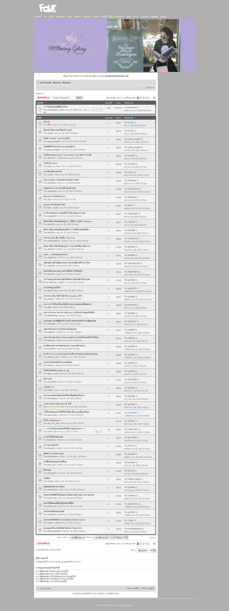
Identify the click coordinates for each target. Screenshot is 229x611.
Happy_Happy (134, 479)
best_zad (51, 465)
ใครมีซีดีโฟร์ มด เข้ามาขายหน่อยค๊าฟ (59, 147)
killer (49, 208)
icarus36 (131, 164)
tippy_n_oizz (52, 373)
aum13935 (51, 382)
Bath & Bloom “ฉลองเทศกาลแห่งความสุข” (61, 180)
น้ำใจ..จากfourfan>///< (53, 420)
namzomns (52, 191)
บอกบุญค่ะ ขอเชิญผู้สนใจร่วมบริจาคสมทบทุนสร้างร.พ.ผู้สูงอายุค (70, 321)
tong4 (130, 122)
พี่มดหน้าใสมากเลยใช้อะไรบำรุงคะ (58, 130)
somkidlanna (52, 456)
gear (49, 307)
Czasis (50, 174)
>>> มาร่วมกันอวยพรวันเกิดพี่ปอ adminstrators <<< (65, 428)
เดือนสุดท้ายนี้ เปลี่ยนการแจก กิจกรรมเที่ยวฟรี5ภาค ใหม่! (67, 263)
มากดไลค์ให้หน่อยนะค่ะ (53, 437)
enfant (50, 133)
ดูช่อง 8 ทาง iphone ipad (53, 453)
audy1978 (132, 288)
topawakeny (133, 272)
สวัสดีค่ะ (47, 478)
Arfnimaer (132, 180)
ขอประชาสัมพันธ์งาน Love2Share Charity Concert (64, 520)
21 (94, 110)
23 (101, 110)
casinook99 (133, 214)
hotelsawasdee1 (54, 531)
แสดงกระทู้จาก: (71, 537)
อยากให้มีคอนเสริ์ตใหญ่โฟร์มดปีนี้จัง (58, 503)
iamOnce (51, 158)
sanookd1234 (133, 263)
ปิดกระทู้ (47, 470)
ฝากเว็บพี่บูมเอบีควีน (52, 288)
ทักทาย (46, 122)
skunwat (50, 340)
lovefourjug (52, 110)
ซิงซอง (50, 390)
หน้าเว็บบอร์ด (45, 83)
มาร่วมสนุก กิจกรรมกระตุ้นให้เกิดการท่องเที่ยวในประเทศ (67, 279)
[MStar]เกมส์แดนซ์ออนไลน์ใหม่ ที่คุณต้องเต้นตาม (64, 395)
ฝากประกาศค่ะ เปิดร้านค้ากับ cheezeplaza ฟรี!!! (63, 296)
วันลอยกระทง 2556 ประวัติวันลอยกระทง (60, 188)
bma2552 (51, 324)
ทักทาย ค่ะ (48, 379)
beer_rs (50, 166)
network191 (52, 490)
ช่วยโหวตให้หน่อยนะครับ (54, 511)
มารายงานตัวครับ (51, 445)
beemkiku (51, 440)
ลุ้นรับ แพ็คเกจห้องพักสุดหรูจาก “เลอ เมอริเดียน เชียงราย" (67, 246)
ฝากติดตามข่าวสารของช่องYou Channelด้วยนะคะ (64, 346)
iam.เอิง (131, 446)
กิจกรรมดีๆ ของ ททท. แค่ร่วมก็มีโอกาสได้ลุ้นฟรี (63, 271)
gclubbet (131, 230)
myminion (51, 183)
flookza (50, 365)
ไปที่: (132, 550)
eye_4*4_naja (53, 423)
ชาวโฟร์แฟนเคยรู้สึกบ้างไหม (55, 107)
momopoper (52, 398)
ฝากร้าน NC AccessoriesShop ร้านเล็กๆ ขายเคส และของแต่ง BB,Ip (71, 354)
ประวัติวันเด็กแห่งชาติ (53, 171)
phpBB (86, 593)
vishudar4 (132, 107)
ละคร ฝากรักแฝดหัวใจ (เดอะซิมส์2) (58, 362)
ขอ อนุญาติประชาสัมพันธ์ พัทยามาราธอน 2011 (63, 528)
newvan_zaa (52, 357)
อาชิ (49, 432)
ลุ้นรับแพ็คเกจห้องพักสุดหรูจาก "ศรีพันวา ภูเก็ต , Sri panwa (68, 221)
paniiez (50, 299)
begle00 (50, 332)
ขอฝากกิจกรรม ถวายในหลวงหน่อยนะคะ (60, 329)
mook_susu (133, 429)
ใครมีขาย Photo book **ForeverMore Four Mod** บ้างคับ (68, 155)
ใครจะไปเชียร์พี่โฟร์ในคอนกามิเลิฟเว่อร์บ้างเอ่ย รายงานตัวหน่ (69, 495)
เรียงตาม (98, 537)
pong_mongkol (53, 141)
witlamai (131, 338)
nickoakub (132, 305)
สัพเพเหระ (57, 83)
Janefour (131, 495)
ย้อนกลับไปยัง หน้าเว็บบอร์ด (49, 550)
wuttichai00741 (53, 241)
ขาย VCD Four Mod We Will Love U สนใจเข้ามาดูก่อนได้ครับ (69, 312)
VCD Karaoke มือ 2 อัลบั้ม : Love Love (59, 238)
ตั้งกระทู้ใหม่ (43, 97)
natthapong (52, 315)
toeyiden (131, 156)
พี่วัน (49, 125)
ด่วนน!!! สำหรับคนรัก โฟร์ (54, 205)
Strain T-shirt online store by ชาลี (57, 404)
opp (49, 199)
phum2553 (132, 379)
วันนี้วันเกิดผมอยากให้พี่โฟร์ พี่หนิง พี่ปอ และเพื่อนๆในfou (67, 412)
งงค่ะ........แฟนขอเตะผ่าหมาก (56, 254)
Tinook (50, 481)
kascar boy (52, 415)
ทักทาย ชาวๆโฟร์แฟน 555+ (55, 196)
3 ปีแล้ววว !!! (49, 387)
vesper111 (51, 257)
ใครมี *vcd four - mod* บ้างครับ (57, 138)
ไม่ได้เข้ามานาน (50, 163)
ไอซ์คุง (50, 523)
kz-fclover (51, 349)
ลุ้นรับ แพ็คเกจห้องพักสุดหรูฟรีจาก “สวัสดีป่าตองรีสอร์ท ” (67, 229)
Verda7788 (132, 238)
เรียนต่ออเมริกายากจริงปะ (54, 487)
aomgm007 (52, 216)
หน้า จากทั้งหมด (126, 98)
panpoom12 (133, 504)
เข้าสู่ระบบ (150, 87)
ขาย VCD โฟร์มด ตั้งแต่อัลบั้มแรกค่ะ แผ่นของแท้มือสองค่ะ (67, 304)
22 (97, 110)
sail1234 (51, 224)
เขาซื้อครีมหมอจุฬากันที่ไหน (55, 462)
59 (154, 98)
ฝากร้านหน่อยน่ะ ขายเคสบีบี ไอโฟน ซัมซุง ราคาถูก (64, 213)
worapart (132, 413)
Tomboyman (53, 407)
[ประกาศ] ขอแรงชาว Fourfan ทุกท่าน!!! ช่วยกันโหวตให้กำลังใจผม (71, 337)
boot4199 (51, 514)
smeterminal (133, 189)
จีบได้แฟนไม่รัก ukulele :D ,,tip (56, 370)
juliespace (132, 197)
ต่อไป (152, 538)
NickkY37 (132, 321)
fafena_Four (52, 291)
